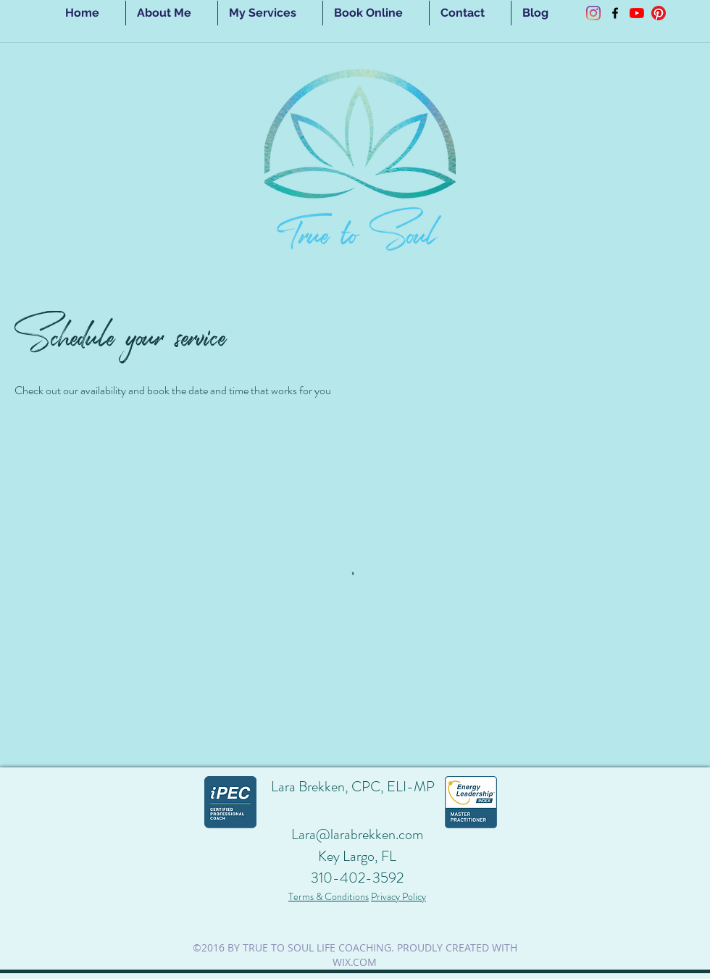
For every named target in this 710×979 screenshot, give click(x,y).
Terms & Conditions (328, 896)
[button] (270, 13)
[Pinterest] (658, 13)
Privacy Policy (398, 896)
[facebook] (615, 13)
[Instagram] (593, 13)
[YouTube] (637, 13)
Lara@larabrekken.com (357, 834)
